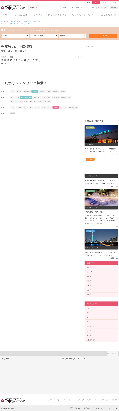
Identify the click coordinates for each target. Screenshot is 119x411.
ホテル (37, 107)
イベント (63, 107)
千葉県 (26, 21)
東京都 (19, 91)
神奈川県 (27, 91)
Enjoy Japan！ (6, 359)
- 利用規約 (86, 408)
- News (73, 400)
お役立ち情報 (73, 107)
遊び (30, 107)
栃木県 (55, 91)
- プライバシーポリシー (98, 408)
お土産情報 (27, 23)
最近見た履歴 (102, 7)
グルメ (19, 107)
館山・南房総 (24, 101)
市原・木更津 (46, 97)
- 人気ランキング (105, 400)
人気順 (11, 57)
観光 (25, 107)
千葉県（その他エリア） (44, 101)
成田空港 (32, 101)
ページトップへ (112, 353)
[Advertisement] (41, 69)
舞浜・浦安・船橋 (34, 21)
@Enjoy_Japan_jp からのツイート (73, 359)
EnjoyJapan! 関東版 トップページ (11, 21)
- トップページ (50, 400)
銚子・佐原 (55, 97)
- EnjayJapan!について (63, 400)
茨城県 (62, 91)
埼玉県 (41, 91)
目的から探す (92, 304)
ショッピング (46, 107)
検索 (103, 36)
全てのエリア (15, 97)
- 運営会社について (75, 408)
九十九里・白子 (65, 97)
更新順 (4, 57)
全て (12, 91)
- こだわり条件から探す (84, 400)
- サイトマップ (112, 408)
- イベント (95, 400)
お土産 (55, 107)
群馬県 (48, 91)
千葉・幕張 (37, 97)
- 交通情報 (114, 400)
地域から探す (92, 263)
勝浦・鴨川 (14, 101)
